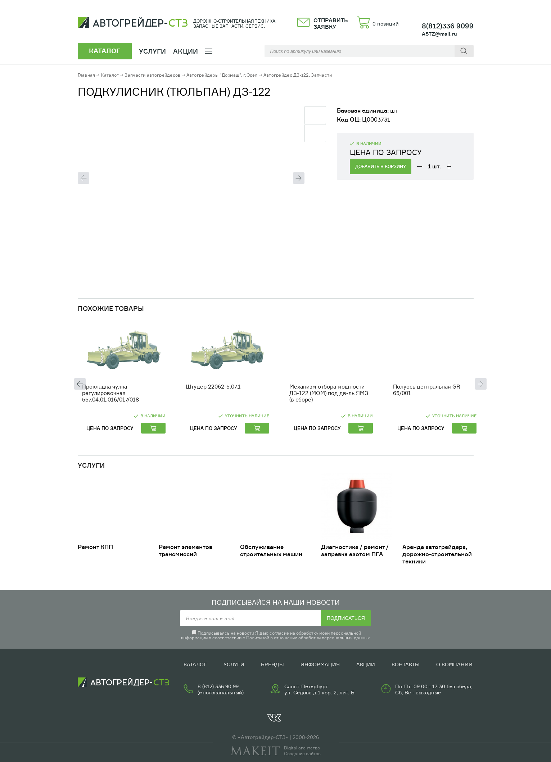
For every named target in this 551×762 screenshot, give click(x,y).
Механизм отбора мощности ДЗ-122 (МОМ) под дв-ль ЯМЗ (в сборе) (328, 393)
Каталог (110, 75)
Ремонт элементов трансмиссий (185, 550)
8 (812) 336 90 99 (218, 686)
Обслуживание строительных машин (271, 550)
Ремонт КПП (95, 546)
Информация (320, 664)
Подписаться (346, 618)
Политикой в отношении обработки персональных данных (308, 637)
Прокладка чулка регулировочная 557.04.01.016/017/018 (110, 393)
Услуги (233, 664)
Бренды (272, 664)
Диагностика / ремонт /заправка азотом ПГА (355, 550)
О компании (454, 664)
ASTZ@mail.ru (439, 34)
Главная (86, 75)
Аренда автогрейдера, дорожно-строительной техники (437, 554)
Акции (185, 51)
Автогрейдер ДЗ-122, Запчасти (297, 75)
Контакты (406, 664)
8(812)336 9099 (448, 26)
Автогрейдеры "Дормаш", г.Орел (222, 75)
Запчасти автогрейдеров (152, 75)
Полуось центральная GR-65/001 (427, 389)
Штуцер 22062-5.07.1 (213, 386)
